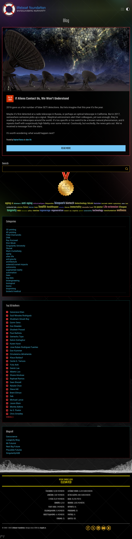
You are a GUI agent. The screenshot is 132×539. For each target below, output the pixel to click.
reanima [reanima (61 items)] (36, 210)
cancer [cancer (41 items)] (110, 204)
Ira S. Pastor (15, 410)
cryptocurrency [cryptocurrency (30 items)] (117, 204)
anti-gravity (11, 259)
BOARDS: (70, 503)
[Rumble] (109, 528)
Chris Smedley (16, 414)
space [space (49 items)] (81, 211)
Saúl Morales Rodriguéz (21, 315)
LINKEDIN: (50, 495)
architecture (11, 262)
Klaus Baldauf (16, 357)
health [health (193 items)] (42, 207)
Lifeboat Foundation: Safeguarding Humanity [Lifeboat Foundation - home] (59, 9)
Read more (66, 148)
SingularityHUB (13, 453)
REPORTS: (71, 507)
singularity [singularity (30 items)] (75, 211)
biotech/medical (13, 291)
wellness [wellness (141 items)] (121, 210)
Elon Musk (11, 243)
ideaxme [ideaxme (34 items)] (66, 207)
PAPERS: (70, 514)
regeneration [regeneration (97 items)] (57, 210)
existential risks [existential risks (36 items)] (11, 207)
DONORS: (57, 503)
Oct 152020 (10, 98)
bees (8, 275)
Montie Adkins (16, 407)
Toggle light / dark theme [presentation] (127, 9)
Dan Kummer (16, 350)
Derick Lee (14, 368)
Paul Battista (16, 333)
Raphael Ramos (18, 140)
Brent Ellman (16, 393)
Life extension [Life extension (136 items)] (111, 207)
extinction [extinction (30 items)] (20, 207)
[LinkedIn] (98, 528)
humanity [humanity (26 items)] (61, 207)
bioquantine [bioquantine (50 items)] (49, 203)
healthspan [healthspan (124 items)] (52, 207)
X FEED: (51, 499)
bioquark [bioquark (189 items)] (59, 203)
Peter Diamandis (13, 235)
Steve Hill (14, 389)
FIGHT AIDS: (52, 507)
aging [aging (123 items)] (8, 203)
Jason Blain (15, 403)
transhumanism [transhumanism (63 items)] (110, 210)
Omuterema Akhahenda (20, 354)
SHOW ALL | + (10, 417)
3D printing (11, 229)
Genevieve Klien (17, 312)
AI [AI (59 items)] (12, 203)
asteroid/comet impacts (17, 264)
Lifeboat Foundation (18, 527)
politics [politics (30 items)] (30, 211)
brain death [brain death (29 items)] (104, 204)
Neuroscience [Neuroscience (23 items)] (24, 211)
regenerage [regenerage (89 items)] (45, 210)
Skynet (9, 248)
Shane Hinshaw (17, 375)
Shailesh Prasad (17, 329)
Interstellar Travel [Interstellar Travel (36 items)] (87, 207)
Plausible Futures (14, 450)
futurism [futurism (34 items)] (31, 207)
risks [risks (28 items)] (70, 211)
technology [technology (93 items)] (97, 210)
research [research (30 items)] (66, 211)
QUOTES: (70, 518)
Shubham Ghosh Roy (19, 319)
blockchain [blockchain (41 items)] (97, 204)
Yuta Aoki (14, 365)
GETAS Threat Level (66, 481)
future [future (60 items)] (25, 207)
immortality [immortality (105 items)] (75, 207)
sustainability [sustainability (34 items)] (88, 211)
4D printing (11, 232)
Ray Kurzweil (12, 240)
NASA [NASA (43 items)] (19, 211)
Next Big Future (13, 446)
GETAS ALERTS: (73, 495)
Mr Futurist (11, 443)
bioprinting (11, 288)
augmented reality (14, 270)
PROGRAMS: (72, 511)
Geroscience (11, 436)
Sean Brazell (15, 382)
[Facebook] (88, 528)
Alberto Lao (15, 371)
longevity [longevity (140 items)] (12, 210)
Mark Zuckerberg (13, 251)
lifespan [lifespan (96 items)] (123, 207)
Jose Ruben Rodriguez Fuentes (24, 347)
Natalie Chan (16, 386)
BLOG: (69, 499)
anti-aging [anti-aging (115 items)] (27, 203)
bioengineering (12, 280)
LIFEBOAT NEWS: (73, 491)
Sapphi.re (43, 527)
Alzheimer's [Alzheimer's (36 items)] (17, 204)
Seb (11, 396)
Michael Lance (16, 400)
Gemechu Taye (16, 336)
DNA (8, 237)
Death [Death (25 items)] (126, 203)
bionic (9, 286)
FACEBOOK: (49, 491)
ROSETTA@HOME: (49, 514)
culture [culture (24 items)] (123, 203)
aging (8, 254)
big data (10, 278)
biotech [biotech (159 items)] (70, 203)
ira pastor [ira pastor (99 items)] (98, 207)
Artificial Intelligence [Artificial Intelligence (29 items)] (39, 204)
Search (126, 169)
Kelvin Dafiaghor (17, 340)
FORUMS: (60, 518)
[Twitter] (93, 528)
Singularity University (15, 246)
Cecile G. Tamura (17, 361)
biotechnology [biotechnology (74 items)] (81, 203)
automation (11, 272)
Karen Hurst (15, 343)
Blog (66, 21)
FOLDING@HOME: (50, 511)
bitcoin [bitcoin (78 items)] (90, 203)
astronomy (11, 267)
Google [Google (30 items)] (36, 207)
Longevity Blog (13, 440)
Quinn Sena (15, 322)
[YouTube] (103, 528)
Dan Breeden (16, 326)
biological (10, 283)
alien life (28, 140)
